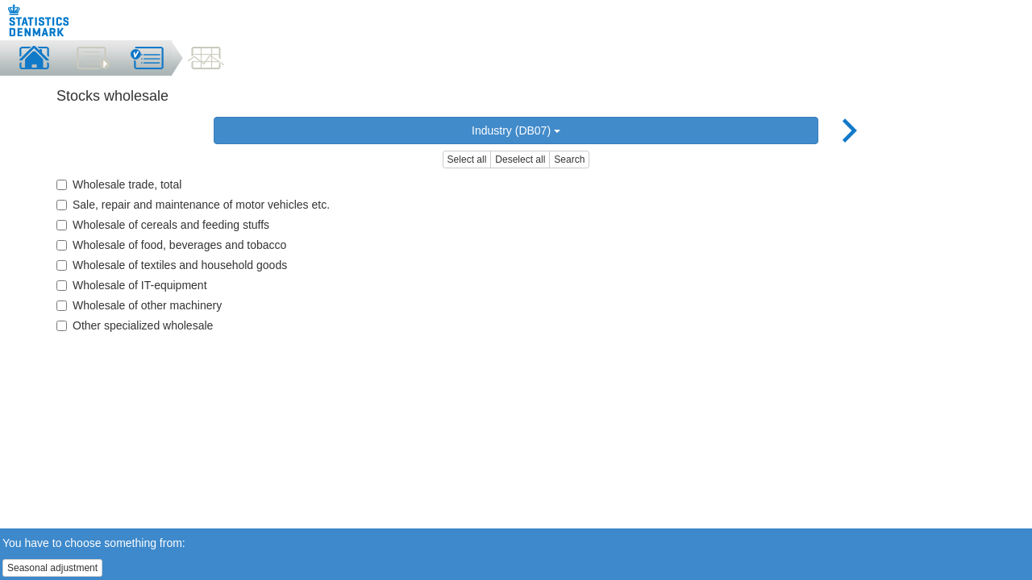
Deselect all (520, 159)
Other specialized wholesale (134, 325)
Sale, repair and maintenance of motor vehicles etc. (193, 204)
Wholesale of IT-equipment (131, 285)
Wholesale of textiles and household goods (171, 265)
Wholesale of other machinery (139, 305)
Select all (467, 159)
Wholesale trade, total (118, 184)
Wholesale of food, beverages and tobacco (171, 244)
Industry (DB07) (516, 130)
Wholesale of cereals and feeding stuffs (162, 224)
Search (569, 159)
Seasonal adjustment (52, 568)
